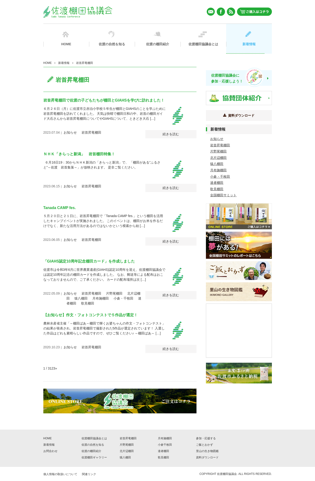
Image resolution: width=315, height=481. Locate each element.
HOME (47, 63)
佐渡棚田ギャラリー (94, 457)
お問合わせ (50, 451)
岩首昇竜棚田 (91, 132)
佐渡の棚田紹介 (91, 451)
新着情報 (64, 63)
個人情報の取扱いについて (60, 474)
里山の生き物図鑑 (207, 451)
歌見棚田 (87, 303)
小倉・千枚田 (220, 176)
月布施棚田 (100, 298)
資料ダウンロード (207, 457)
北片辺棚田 (218, 158)
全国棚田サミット (223, 195)
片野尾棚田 (114, 293)
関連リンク (89, 474)
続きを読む (171, 134)
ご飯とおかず (204, 444)
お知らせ (70, 132)
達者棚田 (216, 183)
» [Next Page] (56, 368)
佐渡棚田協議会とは (94, 438)
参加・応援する (206, 438)
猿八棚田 (81, 298)
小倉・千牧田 (123, 298)
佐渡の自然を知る (93, 444)
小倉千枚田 (165, 444)
